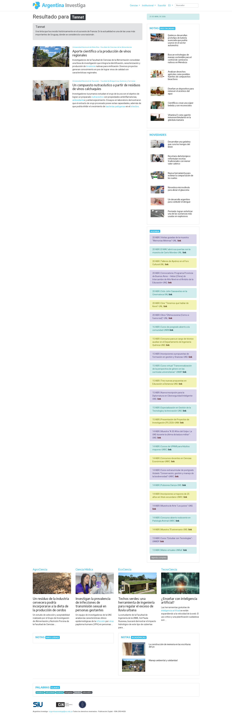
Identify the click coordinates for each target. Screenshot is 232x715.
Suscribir (162, 5)
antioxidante (78, 100)
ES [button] (169, 5)
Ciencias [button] (134, 5)
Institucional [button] (148, 5)
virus (111, 621)
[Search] (186, 5)
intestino (135, 106)
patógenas (120, 106)
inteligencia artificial (170, 610)
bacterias (110, 106)
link (179, 240)
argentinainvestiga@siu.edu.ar (60, 711)
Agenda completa (158, 558)
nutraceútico (98, 97)
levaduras (91, 66)
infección (100, 621)
